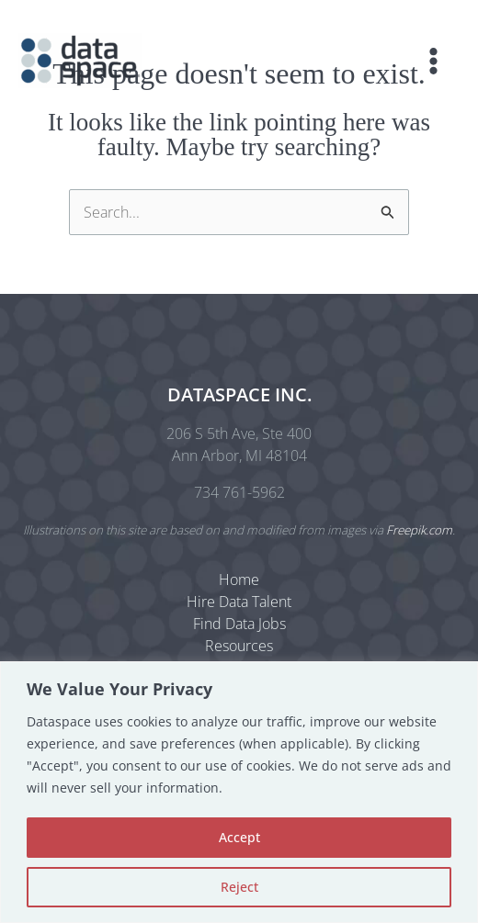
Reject (239, 886)
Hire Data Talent (239, 601)
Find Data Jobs (239, 623)
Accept (239, 837)
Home (239, 579)
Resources (239, 646)
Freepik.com (419, 530)
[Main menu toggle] (433, 61)
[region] (239, 792)
